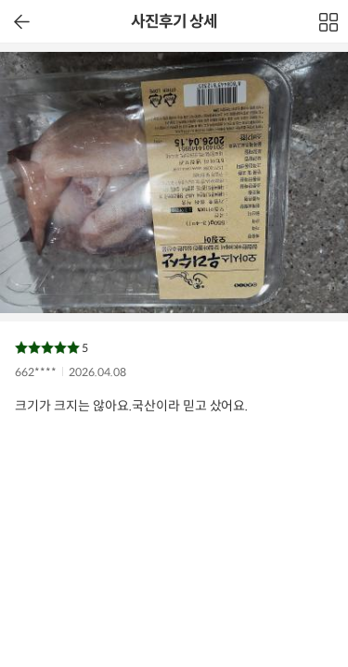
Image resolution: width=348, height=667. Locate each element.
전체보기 (329, 27)
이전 (22, 22)
